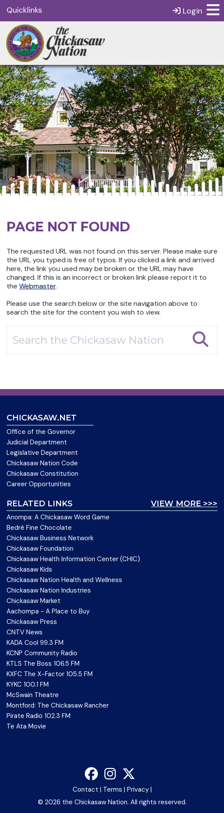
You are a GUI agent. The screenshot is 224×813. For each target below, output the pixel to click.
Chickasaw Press (32, 621)
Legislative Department (42, 452)
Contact (85, 789)
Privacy (138, 789)
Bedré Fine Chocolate (39, 527)
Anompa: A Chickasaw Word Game (58, 517)
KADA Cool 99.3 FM (35, 642)
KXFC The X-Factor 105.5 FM (50, 674)
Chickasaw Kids (29, 569)
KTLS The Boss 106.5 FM (43, 663)
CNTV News (25, 632)
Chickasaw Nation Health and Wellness (64, 580)
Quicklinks (24, 10)
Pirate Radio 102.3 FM (38, 715)
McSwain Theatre (33, 695)
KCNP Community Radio (42, 653)
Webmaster (37, 286)
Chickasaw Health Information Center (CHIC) (73, 559)
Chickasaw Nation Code (42, 463)
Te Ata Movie (26, 726)
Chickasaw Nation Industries (49, 590)
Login (187, 10)
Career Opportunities (39, 484)
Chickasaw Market (33, 600)
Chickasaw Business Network (50, 538)
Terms (112, 789)
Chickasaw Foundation (40, 548)
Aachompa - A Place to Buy (48, 611)
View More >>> (184, 503)
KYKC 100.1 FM (28, 684)
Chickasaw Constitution (42, 473)
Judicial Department (37, 442)
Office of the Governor (41, 431)
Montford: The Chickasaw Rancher (58, 705)
